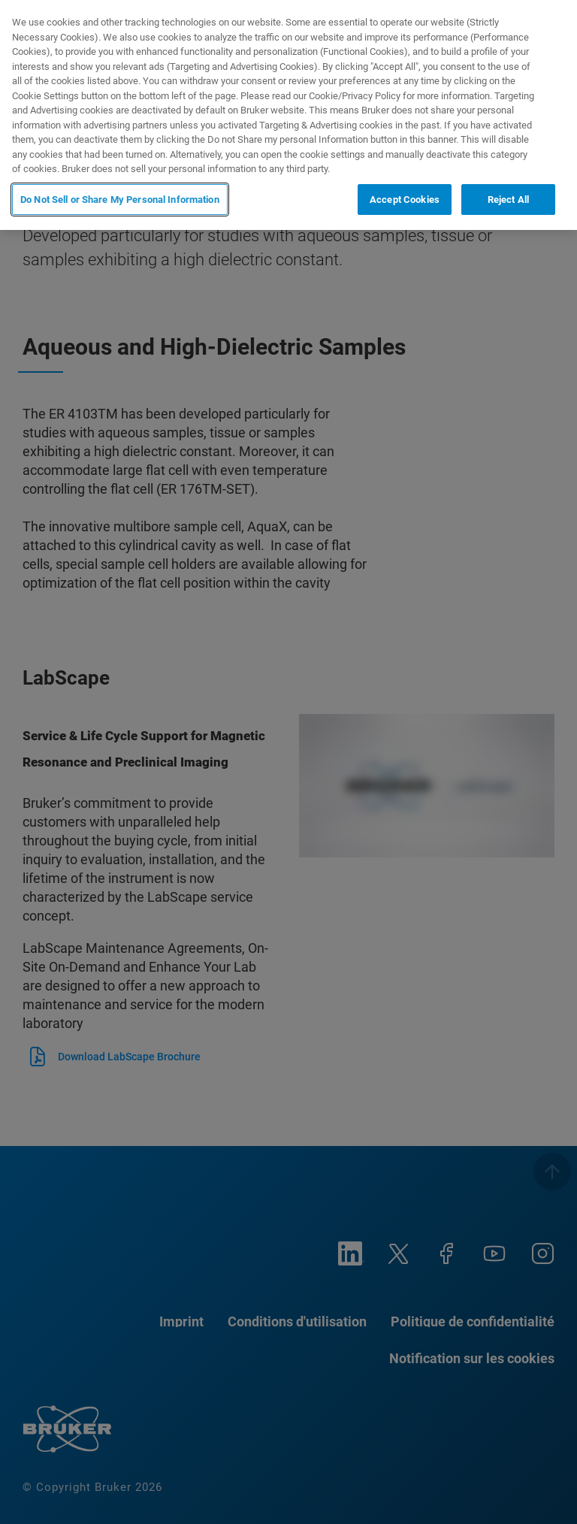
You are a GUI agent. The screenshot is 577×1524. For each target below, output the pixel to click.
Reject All (508, 199)
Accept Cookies (405, 199)
